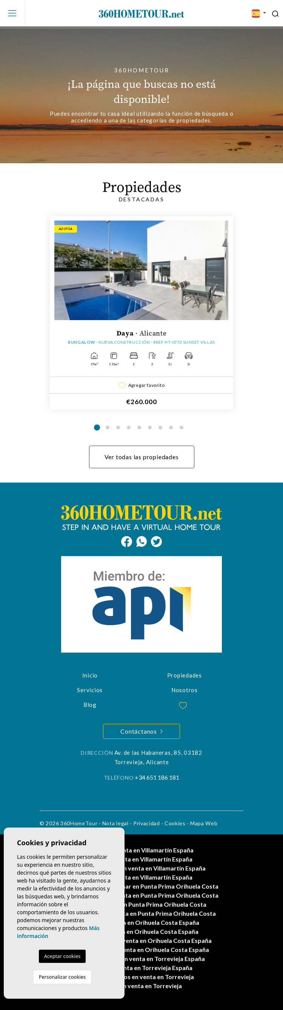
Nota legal (115, 823)
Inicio (90, 675)
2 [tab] (107, 427)
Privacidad (146, 823)
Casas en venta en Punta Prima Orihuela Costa (141, 904)
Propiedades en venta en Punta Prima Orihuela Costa (141, 913)
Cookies (175, 823)
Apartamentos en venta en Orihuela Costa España (142, 940)
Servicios (90, 690)
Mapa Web (204, 823)
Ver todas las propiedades (142, 456)
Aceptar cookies (62, 956)
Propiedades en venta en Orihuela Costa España (141, 949)
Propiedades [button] (184, 675)
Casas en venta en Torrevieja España (141, 967)
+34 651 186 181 (157, 777)
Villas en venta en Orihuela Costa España (141, 931)
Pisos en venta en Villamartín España (141, 859)
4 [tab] (129, 427)
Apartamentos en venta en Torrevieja (141, 976)
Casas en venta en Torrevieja (142, 985)
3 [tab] (118, 427)
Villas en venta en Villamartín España (141, 877)
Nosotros (184, 690)
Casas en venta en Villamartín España (142, 850)
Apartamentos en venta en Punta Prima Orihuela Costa (141, 895)
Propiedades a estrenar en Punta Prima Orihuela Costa (141, 886)
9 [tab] (181, 427)
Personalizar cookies (62, 976)
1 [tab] (97, 428)
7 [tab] (160, 427)
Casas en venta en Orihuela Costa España (141, 922)
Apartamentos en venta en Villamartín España (141, 868)
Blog (90, 704)
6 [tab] (150, 427)
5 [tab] (139, 427)
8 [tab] (171, 427)
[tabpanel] (141, 313)
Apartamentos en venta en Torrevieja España (141, 958)
